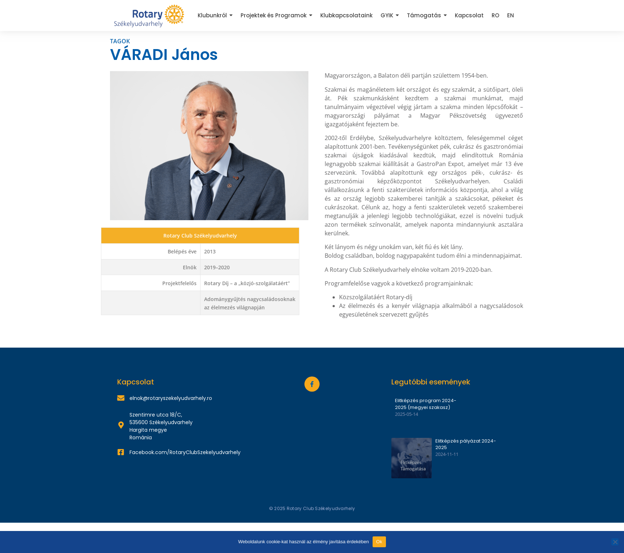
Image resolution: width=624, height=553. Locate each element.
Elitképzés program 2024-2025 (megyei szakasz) (425, 403)
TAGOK (120, 41)
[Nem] (615, 541)
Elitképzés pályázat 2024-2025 (465, 444)
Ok (379, 541)
